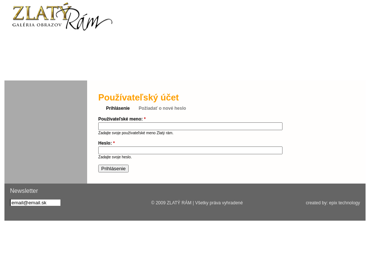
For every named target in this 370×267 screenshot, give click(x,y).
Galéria (247, 69)
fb (16, 47)
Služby (91, 69)
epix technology (344, 202)
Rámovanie (139, 69)
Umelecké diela (192, 69)
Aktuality (37, 69)
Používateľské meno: (122, 119)
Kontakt (298, 69)
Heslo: (106, 143)
